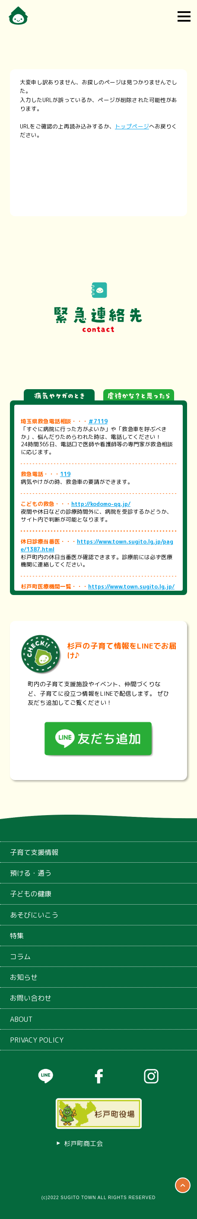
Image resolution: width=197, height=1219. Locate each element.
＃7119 (98, 421)
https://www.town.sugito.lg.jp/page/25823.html (98, 590)
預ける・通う (30, 873)
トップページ (132, 126)
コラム (20, 956)
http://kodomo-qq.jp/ (100, 504)
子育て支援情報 (34, 852)
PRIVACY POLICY (37, 1040)
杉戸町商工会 (83, 1144)
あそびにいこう (34, 915)
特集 (17, 936)
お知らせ (24, 977)
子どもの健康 (30, 894)
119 (65, 474)
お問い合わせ (30, 998)
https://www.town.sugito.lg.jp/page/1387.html (97, 545)
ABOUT (21, 1019)
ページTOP (183, 1185)
